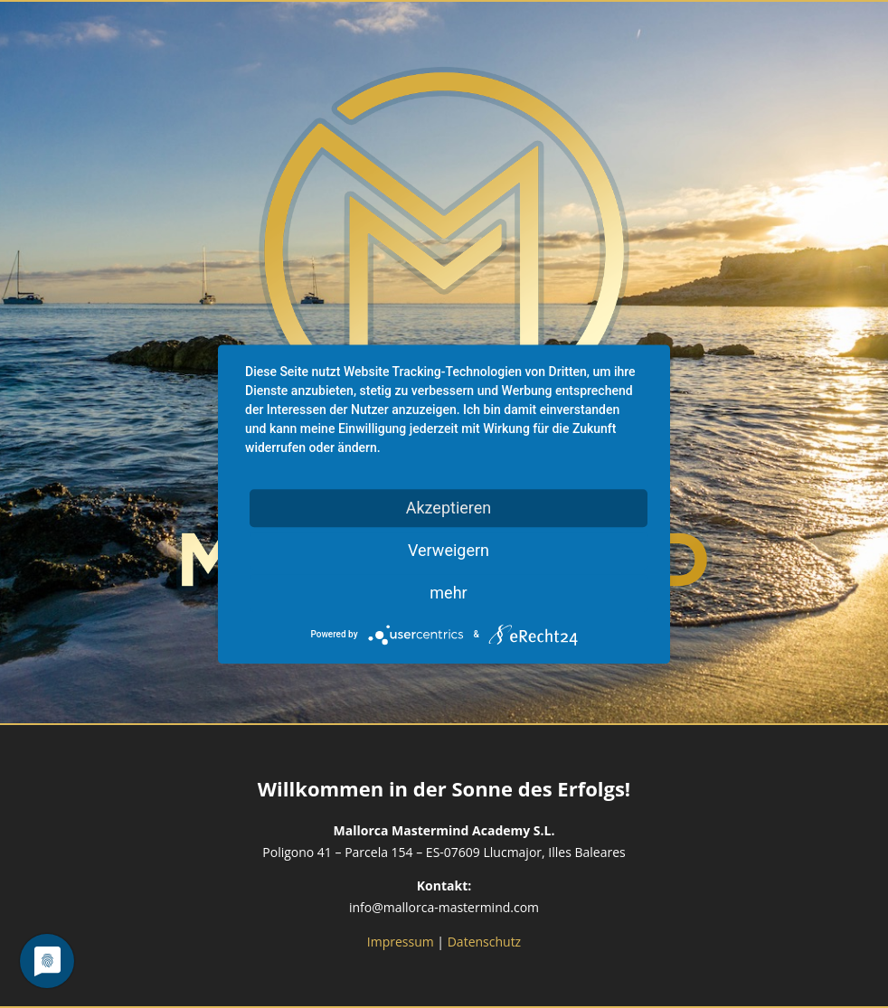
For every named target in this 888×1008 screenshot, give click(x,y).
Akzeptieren (449, 507)
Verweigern (448, 550)
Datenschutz (484, 941)
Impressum (400, 941)
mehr (448, 592)
